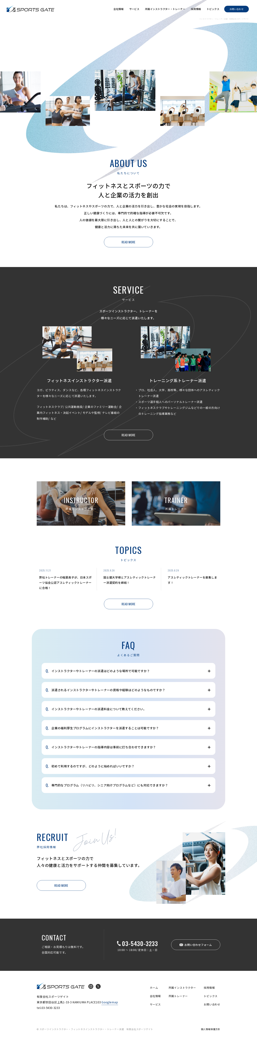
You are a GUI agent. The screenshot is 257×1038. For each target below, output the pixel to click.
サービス (134, 9)
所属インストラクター (182, 988)
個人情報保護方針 (210, 1029)
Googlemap (109, 1002)
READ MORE (128, 242)
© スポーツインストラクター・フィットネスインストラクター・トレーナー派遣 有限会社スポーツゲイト (95, 1029)
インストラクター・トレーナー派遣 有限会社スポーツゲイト (30, 9)
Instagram (90, 986)
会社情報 (118, 9)
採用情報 (196, 9)
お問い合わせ (236, 9)
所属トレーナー (178, 996)
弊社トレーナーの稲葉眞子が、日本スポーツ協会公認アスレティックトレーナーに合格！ (65, 582)
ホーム (154, 988)
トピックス (213, 9)
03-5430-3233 (140, 943)
